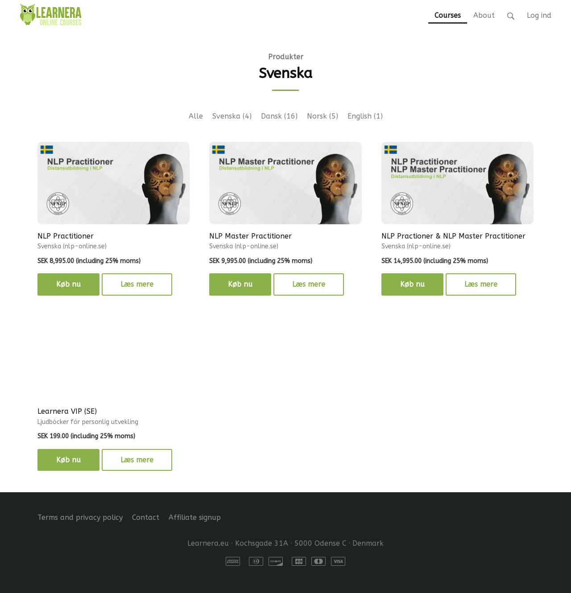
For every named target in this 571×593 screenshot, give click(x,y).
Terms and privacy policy (80, 517)
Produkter (285, 57)
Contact (145, 517)
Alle (196, 116)
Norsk (322, 116)
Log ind (539, 15)
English (365, 116)
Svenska (232, 116)
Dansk (279, 116)
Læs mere (136, 284)
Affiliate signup (195, 517)
